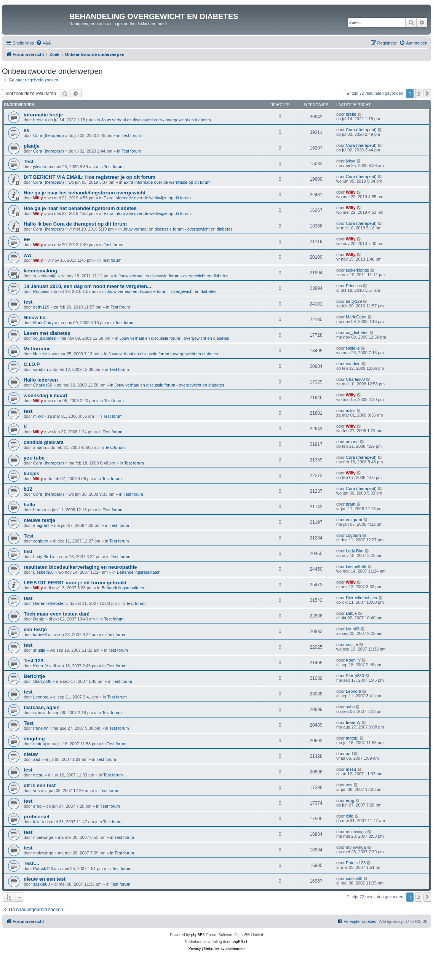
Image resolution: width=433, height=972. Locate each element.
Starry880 (42, 681)
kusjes (31, 473)
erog (37, 806)
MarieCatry (43, 322)
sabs (37, 712)
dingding (34, 738)
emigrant (41, 525)
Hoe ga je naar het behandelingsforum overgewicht (84, 193)
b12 (28, 489)
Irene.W (40, 728)
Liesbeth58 (43, 572)
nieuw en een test (45, 879)
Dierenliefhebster (49, 603)
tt (25, 427)
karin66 (40, 634)
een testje (35, 629)
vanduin (40, 369)
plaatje (32, 146)
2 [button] (418, 93)
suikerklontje (44, 276)
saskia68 (41, 884)
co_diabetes (44, 338)
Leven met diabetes (47, 333)
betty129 (41, 307)
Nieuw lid (35, 317)
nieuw (31, 754)
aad (36, 759)
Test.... (31, 863)
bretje (38, 120)
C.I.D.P (32, 364)
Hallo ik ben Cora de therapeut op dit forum (75, 224)
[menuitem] (43, 43)
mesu (38, 775)
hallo (29, 504)
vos (36, 790)
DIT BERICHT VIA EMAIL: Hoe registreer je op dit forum (89, 177)
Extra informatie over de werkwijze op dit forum (167, 182)
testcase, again (42, 707)
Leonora (40, 697)
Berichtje (34, 676)
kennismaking (40, 271)
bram (38, 509)
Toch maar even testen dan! (56, 614)
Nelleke (40, 354)
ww (28, 255)
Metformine (37, 349)
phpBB (197, 935)
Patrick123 (43, 868)
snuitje (39, 650)
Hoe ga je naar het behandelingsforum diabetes (80, 208)
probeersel (36, 816)
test (28, 302)
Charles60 (42, 385)
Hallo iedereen (41, 380)
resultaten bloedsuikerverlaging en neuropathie (80, 567)
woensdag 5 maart (45, 395)
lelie (37, 821)
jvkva (38, 166)
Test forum (131, 135)
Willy (38, 198)
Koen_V (40, 665)
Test (29, 161)
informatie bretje (43, 115)
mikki (38, 416)
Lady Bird (42, 556)
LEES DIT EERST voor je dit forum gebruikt (75, 582)
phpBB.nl (239, 942)
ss (26, 130)
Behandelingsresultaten (139, 572)
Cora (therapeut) (48, 135)
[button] (427, 93)
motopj (39, 743)
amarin (39, 447)
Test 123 (33, 660)
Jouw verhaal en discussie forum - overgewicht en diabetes (156, 120)
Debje (38, 619)
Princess (41, 291)
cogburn (40, 541)
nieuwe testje (39, 520)
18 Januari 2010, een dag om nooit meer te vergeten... (87, 286)
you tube (34, 458)
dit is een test (40, 785)
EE (27, 239)
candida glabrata (44, 442)
